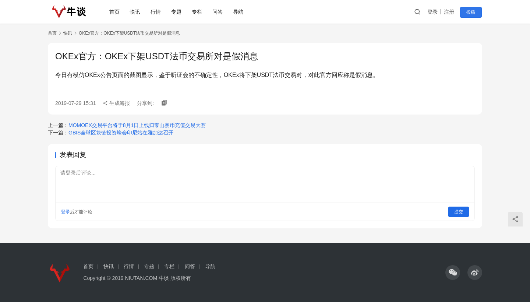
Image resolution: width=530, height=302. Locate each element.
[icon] (452, 272)
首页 (115, 12)
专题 (177, 12)
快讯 (136, 12)
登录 (434, 12)
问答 (218, 12)
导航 (239, 12)
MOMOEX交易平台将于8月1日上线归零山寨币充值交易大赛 (137, 125)
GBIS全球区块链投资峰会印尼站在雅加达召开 (120, 133)
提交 (458, 211)
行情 (156, 12)
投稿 (471, 12)
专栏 (197, 12)
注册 (450, 12)
